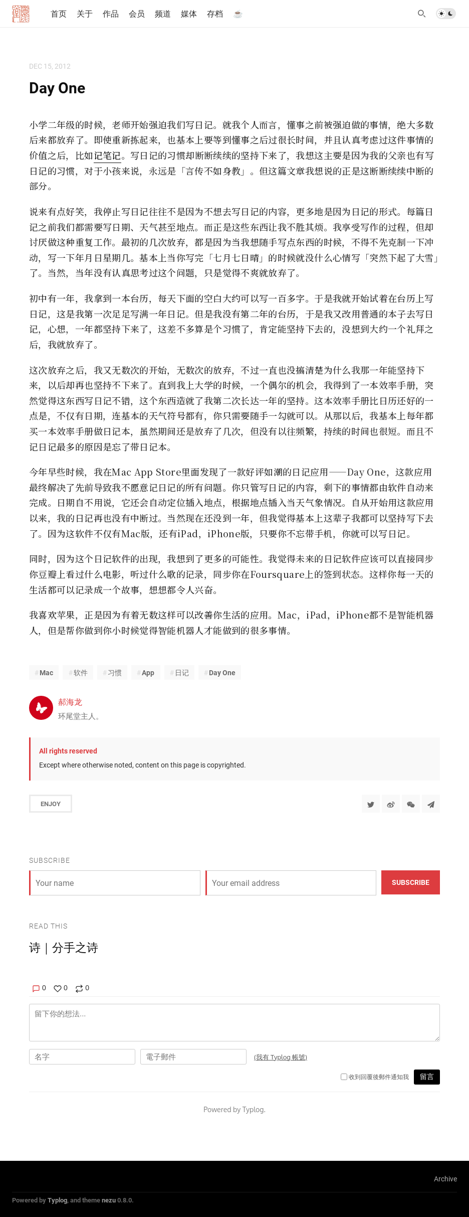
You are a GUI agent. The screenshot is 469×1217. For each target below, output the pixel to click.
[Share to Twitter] (371, 804)
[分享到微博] (391, 804)
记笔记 (107, 155)
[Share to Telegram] (431, 804)
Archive (445, 1178)
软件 (81, 672)
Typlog (57, 1199)
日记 (182, 672)
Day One (222, 672)
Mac (46, 672)
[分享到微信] (411, 804)
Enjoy (51, 803)
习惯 (115, 672)
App (148, 672)
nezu (109, 1199)
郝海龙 (70, 701)
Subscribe (410, 882)
